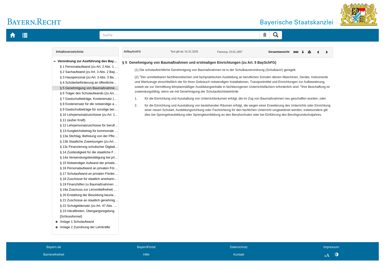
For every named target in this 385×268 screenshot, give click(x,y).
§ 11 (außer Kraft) (72, 120)
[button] (54, 61)
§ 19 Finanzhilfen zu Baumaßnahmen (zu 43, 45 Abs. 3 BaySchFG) (108, 184)
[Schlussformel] (71, 216)
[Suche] (179, 35)
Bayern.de (54, 247)
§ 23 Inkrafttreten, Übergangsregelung (87, 211)
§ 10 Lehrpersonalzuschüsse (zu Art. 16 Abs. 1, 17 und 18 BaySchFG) (110, 114)
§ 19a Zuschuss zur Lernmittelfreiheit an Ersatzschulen (99, 189)
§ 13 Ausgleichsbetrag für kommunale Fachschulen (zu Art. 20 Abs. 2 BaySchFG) (118, 131)
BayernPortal (146, 247)
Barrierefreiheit (53, 254)
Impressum (331, 247)
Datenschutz (238, 247)
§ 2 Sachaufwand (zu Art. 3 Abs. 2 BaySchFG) (93, 72)
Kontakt (238, 254)
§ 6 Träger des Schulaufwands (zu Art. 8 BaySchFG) (97, 93)
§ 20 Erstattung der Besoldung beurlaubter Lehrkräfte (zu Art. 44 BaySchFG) (114, 195)
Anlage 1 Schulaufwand (77, 221)
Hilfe (146, 254)
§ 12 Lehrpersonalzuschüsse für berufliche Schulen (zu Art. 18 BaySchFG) (113, 125)
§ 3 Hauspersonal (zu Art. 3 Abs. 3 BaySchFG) (93, 77)
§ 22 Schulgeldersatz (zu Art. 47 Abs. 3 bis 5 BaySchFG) (100, 206)
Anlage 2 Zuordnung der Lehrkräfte (85, 227)
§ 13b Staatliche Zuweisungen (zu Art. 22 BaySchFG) (98, 141)
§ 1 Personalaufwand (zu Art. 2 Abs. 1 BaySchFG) (95, 66)
